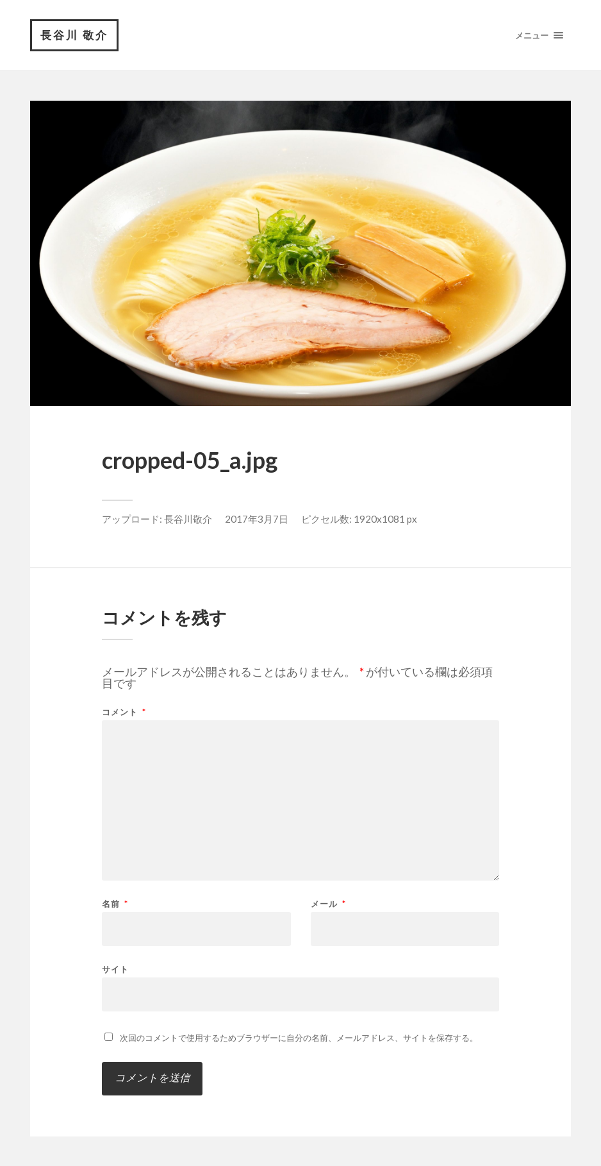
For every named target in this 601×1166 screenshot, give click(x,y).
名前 (115, 904)
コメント (124, 712)
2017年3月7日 (256, 519)
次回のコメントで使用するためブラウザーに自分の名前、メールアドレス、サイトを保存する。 (299, 1038)
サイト (115, 969)
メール (328, 904)
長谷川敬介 (188, 519)
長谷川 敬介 (74, 35)
